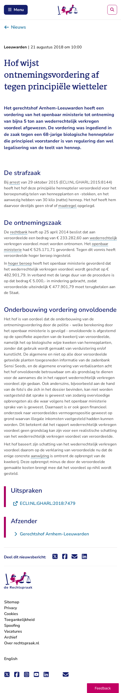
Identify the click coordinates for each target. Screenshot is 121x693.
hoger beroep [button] (20, 263)
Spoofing (12, 625)
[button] (103, 688)
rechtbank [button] (18, 232)
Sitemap (11, 602)
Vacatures (13, 631)
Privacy (10, 608)
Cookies (11, 614)
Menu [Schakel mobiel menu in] (16, 9)
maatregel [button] (67, 205)
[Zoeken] (112, 10)
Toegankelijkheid (19, 619)
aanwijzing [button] (40, 456)
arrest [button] (14, 182)
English (10, 658)
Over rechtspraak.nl (21, 643)
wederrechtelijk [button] (103, 238)
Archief (10, 637)
